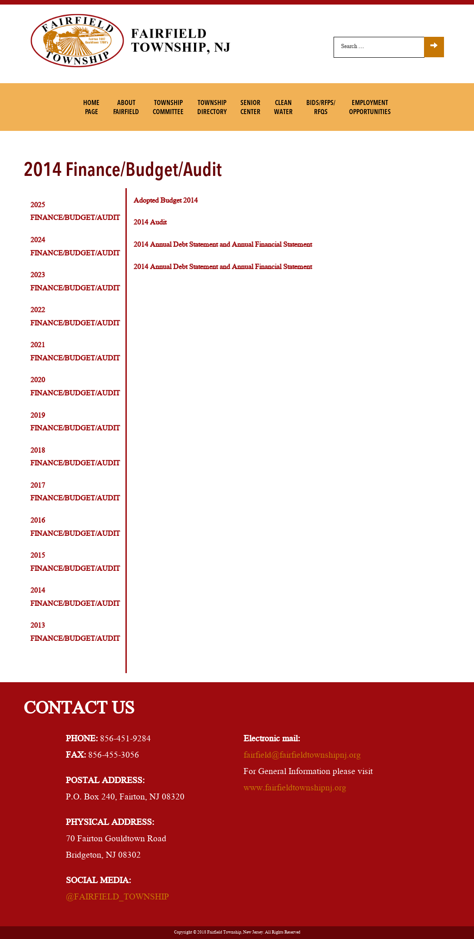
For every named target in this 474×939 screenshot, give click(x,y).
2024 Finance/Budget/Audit (75, 247)
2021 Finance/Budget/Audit (75, 352)
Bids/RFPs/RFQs (320, 108)
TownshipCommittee (168, 108)
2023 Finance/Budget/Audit (75, 282)
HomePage (91, 108)
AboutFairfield (126, 108)
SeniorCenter (250, 108)
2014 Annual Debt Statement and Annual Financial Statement (223, 245)
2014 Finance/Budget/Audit (75, 597)
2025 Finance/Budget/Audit (75, 212)
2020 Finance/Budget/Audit (75, 387)
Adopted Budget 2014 (166, 201)
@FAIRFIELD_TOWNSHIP (117, 897)
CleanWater (283, 108)
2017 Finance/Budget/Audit (75, 492)
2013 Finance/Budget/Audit (75, 632)
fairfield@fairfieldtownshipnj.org (302, 755)
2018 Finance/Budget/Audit (75, 458)
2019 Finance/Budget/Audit (75, 423)
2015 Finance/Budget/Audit (75, 562)
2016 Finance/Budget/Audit (75, 527)
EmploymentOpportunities (370, 108)
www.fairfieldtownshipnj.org (295, 788)
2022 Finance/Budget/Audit (75, 317)
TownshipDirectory (212, 108)
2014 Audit (150, 223)
